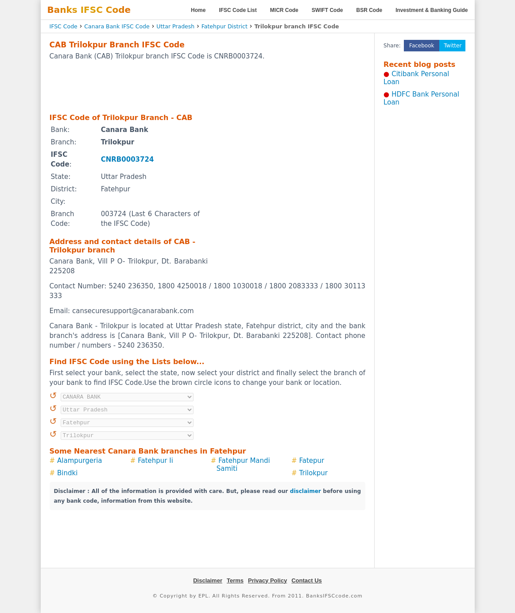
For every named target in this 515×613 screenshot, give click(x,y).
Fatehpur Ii (155, 461)
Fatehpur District (224, 26)
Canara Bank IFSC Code (116, 26)
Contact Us (306, 580)
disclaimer (305, 491)
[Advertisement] (207, 86)
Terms (235, 580)
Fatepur (312, 461)
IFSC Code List (237, 10)
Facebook (421, 46)
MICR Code (284, 10)
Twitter (452, 46)
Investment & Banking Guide (431, 10)
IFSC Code (63, 26)
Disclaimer (207, 580)
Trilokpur (313, 473)
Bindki (67, 473)
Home (198, 10)
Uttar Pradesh (175, 26)
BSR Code (369, 10)
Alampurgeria (79, 461)
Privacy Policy (267, 580)
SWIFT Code (327, 10)
